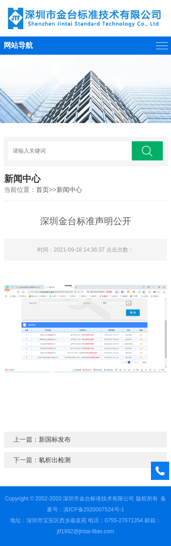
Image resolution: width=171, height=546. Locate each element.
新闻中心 (69, 189)
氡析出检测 (55, 460)
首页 (42, 189)
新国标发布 (55, 439)
